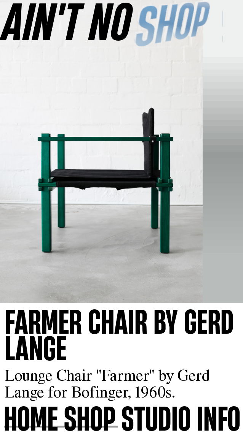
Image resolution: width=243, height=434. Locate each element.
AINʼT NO (66, 21)
